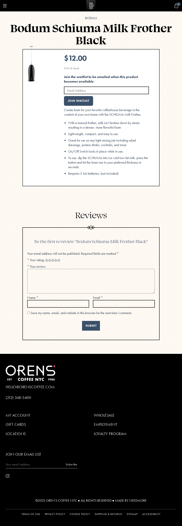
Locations (16, 433)
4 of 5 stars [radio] (55, 260)
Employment (105, 424)
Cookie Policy (80, 514)
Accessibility (151, 514)
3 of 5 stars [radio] (52, 260)
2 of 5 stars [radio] (49, 260)
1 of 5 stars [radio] (46, 260)
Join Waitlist (78, 101)
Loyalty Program (110, 433)
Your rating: (36, 260)
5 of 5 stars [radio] (59, 260)
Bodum (91, 18)
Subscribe (71, 464)
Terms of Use (31, 514)
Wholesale (104, 415)
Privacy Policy (55, 514)
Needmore (138, 500)
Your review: (36, 266)
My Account (18, 415)
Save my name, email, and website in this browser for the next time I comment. (81, 313)
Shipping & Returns (108, 514)
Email (98, 297)
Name (32, 297)
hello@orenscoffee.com (30, 386)
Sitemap (132, 514)
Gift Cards (16, 424)
